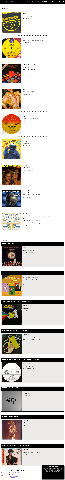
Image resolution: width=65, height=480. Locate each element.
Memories (2, 475)
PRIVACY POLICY (51, 478)
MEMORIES (32, 1)
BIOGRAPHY (12, 1)
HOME (6, 1)
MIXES (19, 1)
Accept (53, 476)
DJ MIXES (26, 1)
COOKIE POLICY (45, 478)
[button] (62, 466)
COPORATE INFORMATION (59, 478)
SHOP (38, 1)
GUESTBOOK (44, 1)
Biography (2, 472)
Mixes (2, 473)
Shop (1, 476)
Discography (3, 474)
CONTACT (51, 1)
